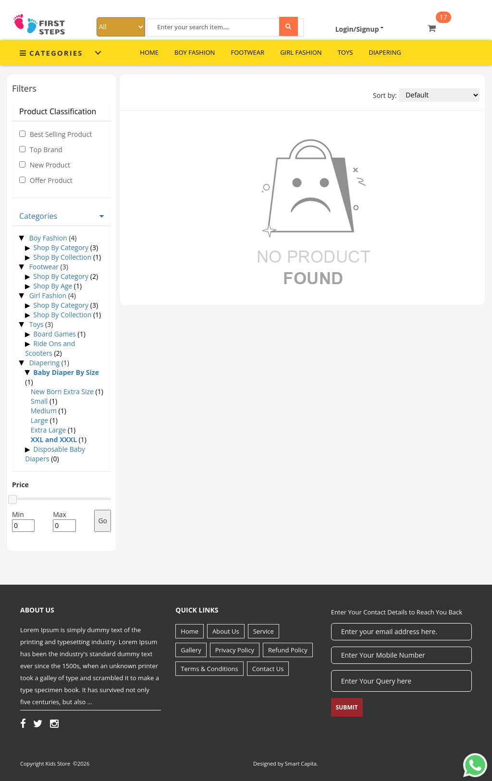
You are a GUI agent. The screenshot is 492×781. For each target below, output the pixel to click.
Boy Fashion (194, 52)
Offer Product (51, 180)
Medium (44, 410)
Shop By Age (52, 285)
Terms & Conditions (209, 668)
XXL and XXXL (54, 439)
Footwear (247, 52)
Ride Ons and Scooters (50, 348)
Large (39, 420)
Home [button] (149, 52)
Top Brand (46, 149)
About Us (225, 631)
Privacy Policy (234, 650)
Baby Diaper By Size (66, 372)
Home (189, 631)
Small (39, 401)
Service (263, 631)
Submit (347, 707)
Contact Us (268, 668)
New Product (50, 164)
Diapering (385, 52)
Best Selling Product (61, 134)
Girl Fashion (300, 52)
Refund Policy (288, 650)
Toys (345, 52)
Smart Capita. (301, 763)
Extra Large (48, 429)
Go (102, 520)
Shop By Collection (62, 257)
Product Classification (57, 111)
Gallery (191, 650)
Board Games (54, 333)
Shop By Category (60, 247)
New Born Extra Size (62, 391)
